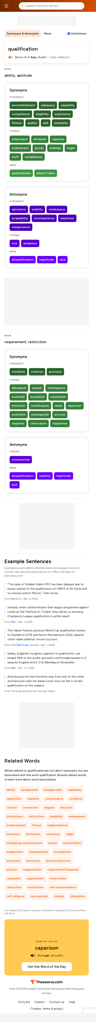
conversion (30, 807)
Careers (39, 1002)
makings (55, 148)
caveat (37, 388)
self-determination (62, 887)
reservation (38, 423)
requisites (14, 878)
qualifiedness (21, 173)
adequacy (48, 105)
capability (68, 105)
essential (18, 397)
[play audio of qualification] (10, 57)
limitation (18, 405)
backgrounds (53, 790)
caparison (46, 948)
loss (14, 243)
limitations (33, 834)
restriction (14, 887)
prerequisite (40, 414)
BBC (13, 621)
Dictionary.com (89, 6)
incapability (20, 218)
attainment (20, 139)
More (47, 33)
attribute (39, 139)
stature (59, 896)
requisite (18, 423)
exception (37, 397)
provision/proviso (58, 860)
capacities (14, 798)
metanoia (53, 834)
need (58, 405)
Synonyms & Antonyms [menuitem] (23, 33)
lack (62, 259)
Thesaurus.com (14, 6)
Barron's (16, 598)
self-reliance (16, 896)
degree (49, 807)
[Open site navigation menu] (6, 6)
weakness (30, 243)
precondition (72, 843)
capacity (58, 139)
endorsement (16, 825)
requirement (35, 878)
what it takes (46, 173)
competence (21, 114)
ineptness (67, 218)
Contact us (56, 1002)
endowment (20, 148)
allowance (19, 388)
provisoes (13, 860)
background (29, 790)
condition (18, 371)
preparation (15, 852)
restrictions (35, 887)
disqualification (22, 259)
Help (72, 1002)
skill (45, 123)
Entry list (24, 1002)
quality (32, 123)
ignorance (19, 209)
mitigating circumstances (24, 843)
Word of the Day (47, 941)
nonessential (21, 459)
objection (74, 405)
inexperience (21, 227)
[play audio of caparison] (32, 955)
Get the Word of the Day (47, 967)
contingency (56, 388)
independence (57, 825)
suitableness (33, 157)
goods (39, 148)
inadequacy (57, 209)
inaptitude (46, 259)
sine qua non (39, 896)
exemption (58, 397)
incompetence (44, 218)
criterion (37, 371)
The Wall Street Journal (24, 645)
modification (40, 405)
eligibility (42, 114)
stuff (15, 157)
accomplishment (23, 105)
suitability (61, 123)
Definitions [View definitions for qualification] (79, 33)
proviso (60, 414)
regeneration (32, 869)
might (71, 148)
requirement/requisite (63, 869)
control (12, 807)
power (52, 843)
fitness (17, 123)
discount (66, 807)
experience (63, 114)
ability (11, 790)
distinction (36, 816)
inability (37, 209)
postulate (18, 414)
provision (55, 371)
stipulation (59, 423)
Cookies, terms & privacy (46, 1008)
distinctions (15, 816)
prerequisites (38, 852)
